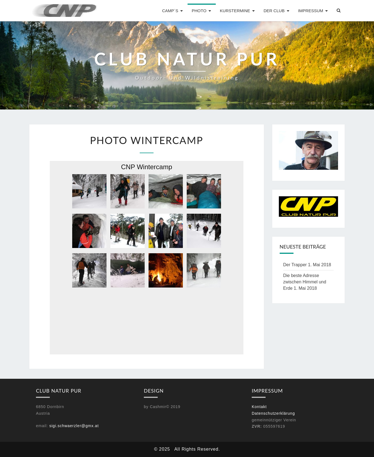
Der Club (274, 10)
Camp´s (170, 10)
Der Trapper (295, 264)
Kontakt (259, 406)
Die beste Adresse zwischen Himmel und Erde (304, 282)
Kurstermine (235, 10)
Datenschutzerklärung (273, 413)
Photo (199, 10)
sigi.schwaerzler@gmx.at (74, 426)
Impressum (310, 10)
